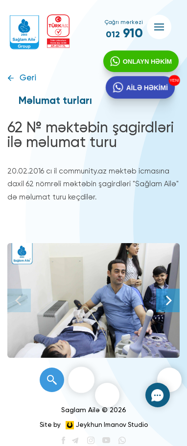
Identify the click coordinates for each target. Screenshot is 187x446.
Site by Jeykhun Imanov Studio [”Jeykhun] (94, 425)
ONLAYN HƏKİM (145, 63)
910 (124, 33)
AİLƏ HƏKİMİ (146, 91)
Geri (28, 78)
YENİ (175, 81)
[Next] (168, 300)
